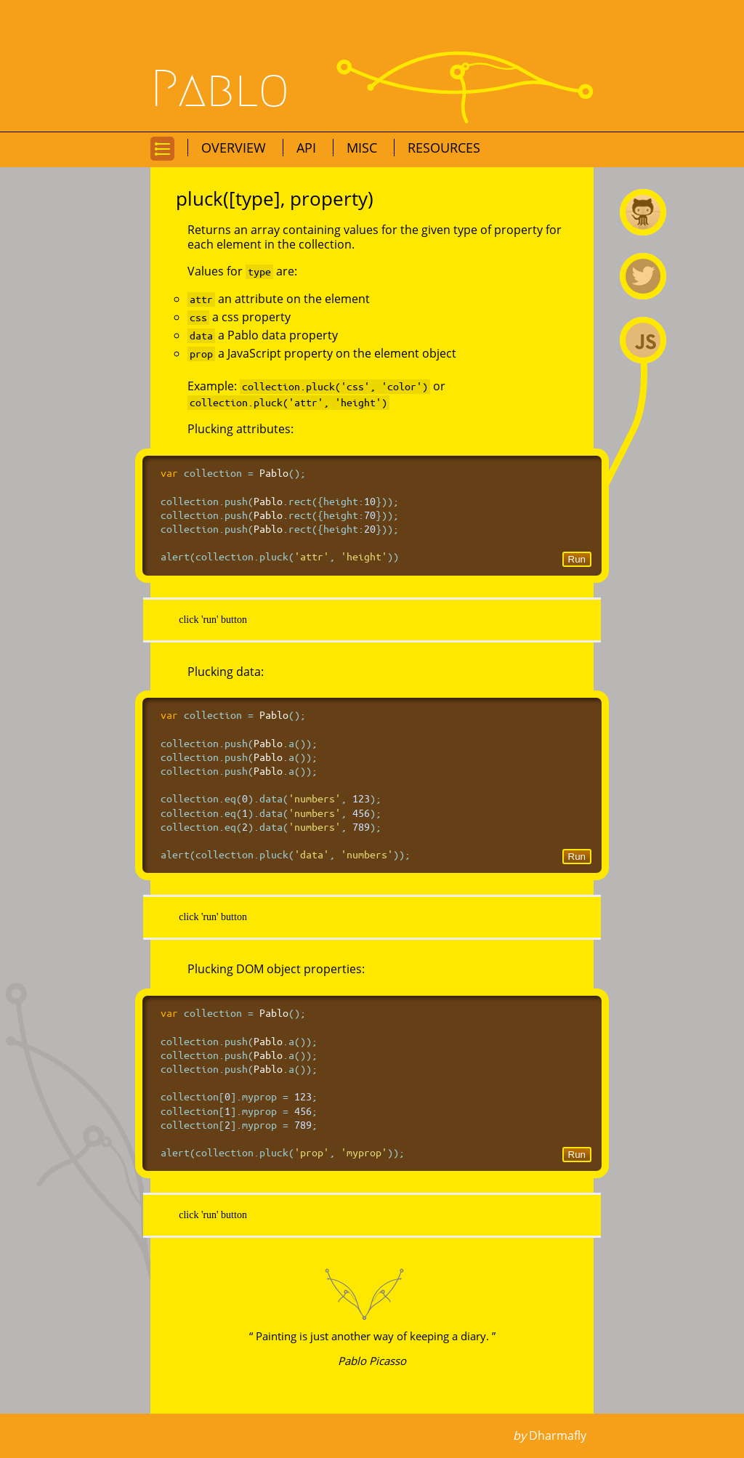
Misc (364, 147)
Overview (235, 147)
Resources (444, 147)
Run (577, 559)
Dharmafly (557, 1435)
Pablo (220, 89)
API (308, 147)
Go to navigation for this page (162, 159)
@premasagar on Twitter (643, 276)
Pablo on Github (643, 212)
